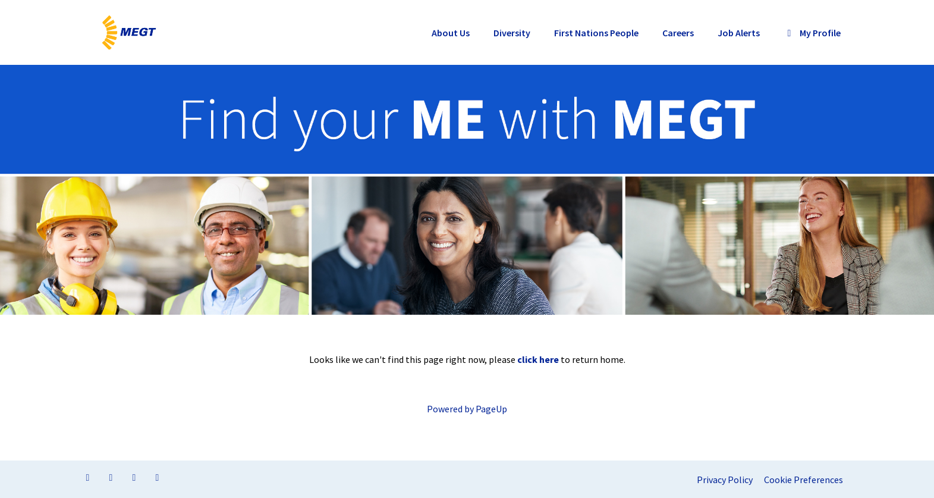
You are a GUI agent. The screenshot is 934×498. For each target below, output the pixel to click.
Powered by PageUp (467, 409)
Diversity (511, 33)
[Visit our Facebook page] (88, 477)
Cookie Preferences (803, 480)
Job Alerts (739, 33)
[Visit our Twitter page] (134, 477)
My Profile (812, 33)
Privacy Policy (725, 480)
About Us (451, 33)
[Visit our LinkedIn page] (111, 477)
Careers (678, 33)
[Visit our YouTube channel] (157, 477)
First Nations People (596, 33)
